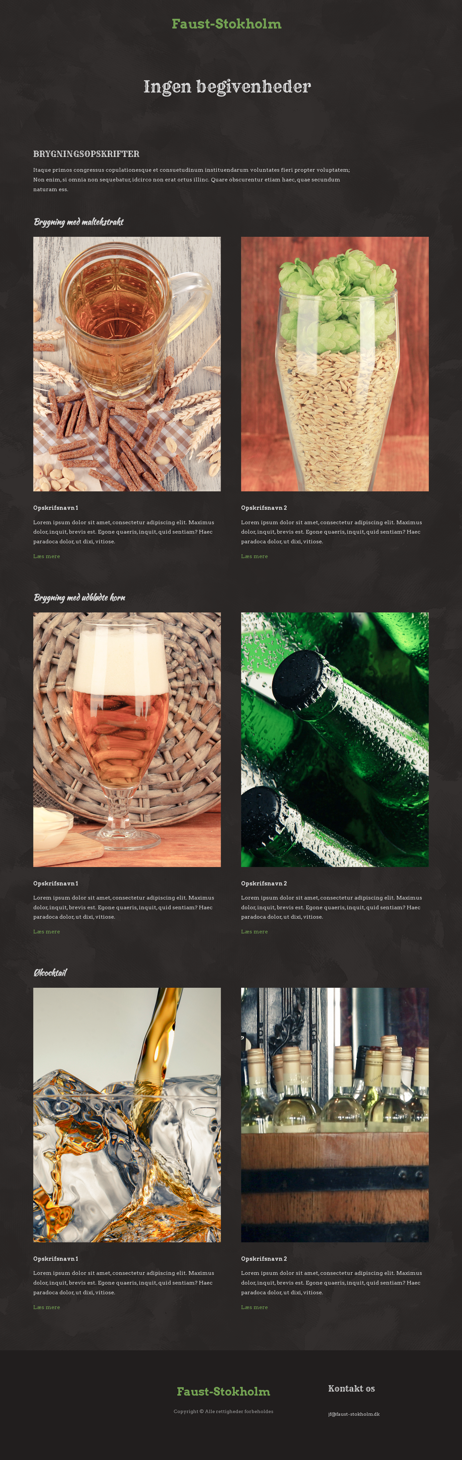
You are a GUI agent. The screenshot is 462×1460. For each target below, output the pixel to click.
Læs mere (46, 556)
